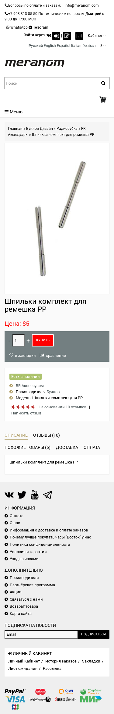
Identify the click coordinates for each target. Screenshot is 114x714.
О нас (15, 522)
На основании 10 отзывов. (63, 407)
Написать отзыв (26, 413)
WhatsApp (19, 27)
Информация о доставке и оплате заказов (49, 530)
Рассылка (52, 668)
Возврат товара (24, 606)
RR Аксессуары (30, 385)
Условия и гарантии (28, 551)
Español (63, 46)
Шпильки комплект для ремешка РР (63, 135)
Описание (16, 435)
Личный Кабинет (24, 661)
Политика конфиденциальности (40, 544)
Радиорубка (67, 128)
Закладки (91, 661)
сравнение (56, 355)
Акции (16, 592)
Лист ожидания (22, 668)
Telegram (40, 27)
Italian (76, 46)
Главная (15, 128)
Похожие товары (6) (27, 447)
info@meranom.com (82, 5)
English (50, 46)
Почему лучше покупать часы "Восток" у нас (50, 537)
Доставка (67, 447)
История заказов (61, 661)
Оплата (92, 447)
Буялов (53, 391)
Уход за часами (24, 558)
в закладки (25, 355)
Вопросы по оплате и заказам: (34, 5)
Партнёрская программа (32, 585)
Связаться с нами (26, 599)
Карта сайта (21, 613)
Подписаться (93, 634)
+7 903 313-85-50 (22, 14)
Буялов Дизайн (39, 128)
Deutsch (89, 46)
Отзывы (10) (46, 435)
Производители (24, 577)
